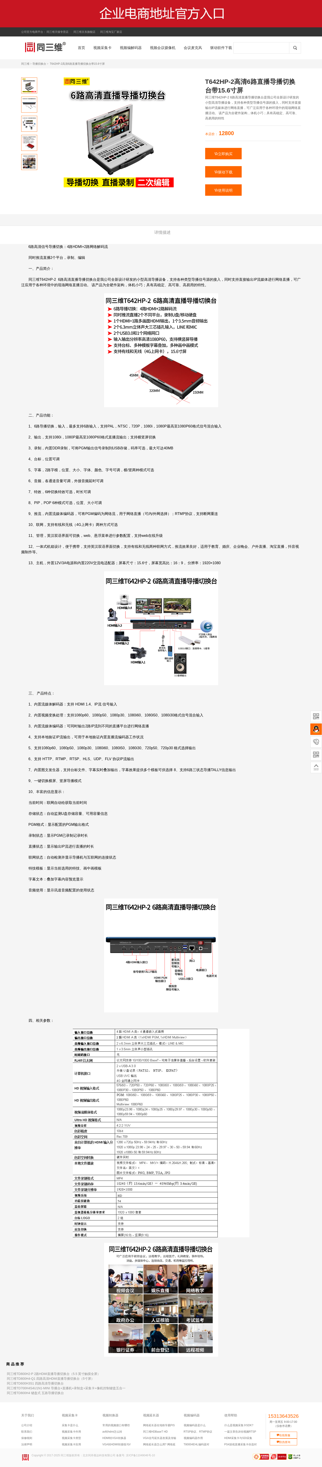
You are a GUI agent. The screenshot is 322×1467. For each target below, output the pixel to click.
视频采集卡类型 (71, 1438)
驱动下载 (223, 172)
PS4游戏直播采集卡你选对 (240, 1444)
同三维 (25, 63)
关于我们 (27, 1415)
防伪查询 (283, 1442)
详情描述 (162, 232)
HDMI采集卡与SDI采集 (238, 1438)
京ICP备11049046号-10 (140, 1455)
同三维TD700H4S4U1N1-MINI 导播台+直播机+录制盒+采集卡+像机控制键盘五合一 (66, 1388)
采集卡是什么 (70, 1425)
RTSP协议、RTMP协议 (198, 1431)
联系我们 (26, 1431)
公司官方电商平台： (33, 31)
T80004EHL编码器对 (196, 1444)
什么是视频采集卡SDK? (238, 1425)
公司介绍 (26, 1425)
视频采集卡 (70, 1415)
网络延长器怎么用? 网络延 (159, 1444)
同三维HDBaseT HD (155, 1431)
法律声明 (26, 1444)
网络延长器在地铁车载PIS (159, 1425)
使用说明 (223, 190)
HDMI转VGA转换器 (114, 1438)
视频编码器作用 (193, 1438)
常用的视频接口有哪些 (116, 1425)
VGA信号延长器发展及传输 (159, 1438)
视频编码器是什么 (195, 1425)
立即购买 (223, 154)
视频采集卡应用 (71, 1444)
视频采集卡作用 (71, 1431)
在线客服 (283, 1435)
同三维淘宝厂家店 (111, 31)
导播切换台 (39, 63)
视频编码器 (192, 1415)
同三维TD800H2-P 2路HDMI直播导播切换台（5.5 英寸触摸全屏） (53, 1374)
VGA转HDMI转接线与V (116, 1444)
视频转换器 (110, 1415)
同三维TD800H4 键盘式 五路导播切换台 (35, 1393)
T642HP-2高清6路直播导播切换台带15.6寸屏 (77, 63)
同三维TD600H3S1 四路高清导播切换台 (35, 1383)
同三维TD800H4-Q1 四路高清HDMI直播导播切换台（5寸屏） (50, 1378)
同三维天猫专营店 (57, 31)
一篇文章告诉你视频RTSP (240, 1431)
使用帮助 (230, 1415)
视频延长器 (151, 1415)
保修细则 (26, 1438)
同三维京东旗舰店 (84, 31)
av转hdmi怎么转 (112, 1431)
